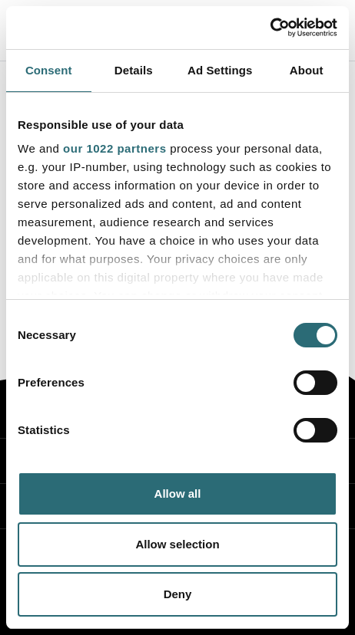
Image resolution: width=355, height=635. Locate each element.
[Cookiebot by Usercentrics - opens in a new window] (270, 28)
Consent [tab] (48, 70)
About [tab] (306, 70)
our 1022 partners (114, 148)
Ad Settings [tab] (219, 70)
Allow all (177, 493)
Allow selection (177, 544)
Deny (178, 593)
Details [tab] (133, 70)
